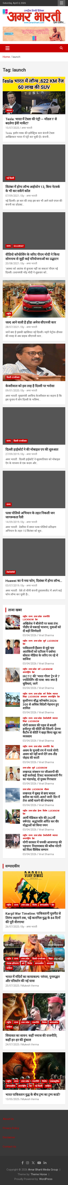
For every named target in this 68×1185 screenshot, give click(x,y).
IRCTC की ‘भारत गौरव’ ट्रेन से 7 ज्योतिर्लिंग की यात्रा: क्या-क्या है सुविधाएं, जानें (41, 679)
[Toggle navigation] (7, 48)
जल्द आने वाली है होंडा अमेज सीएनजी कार (30, 322)
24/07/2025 (12, 1044)
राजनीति (46, 616)
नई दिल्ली (10, 178)
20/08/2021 (12, 263)
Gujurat (19, 246)
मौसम (46, 789)
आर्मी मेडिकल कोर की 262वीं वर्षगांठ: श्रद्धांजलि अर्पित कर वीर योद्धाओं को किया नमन (41, 821)
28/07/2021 (12, 327)
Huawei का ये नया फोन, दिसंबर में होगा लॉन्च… (33, 581)
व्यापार (9, 110)
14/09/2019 (12, 522)
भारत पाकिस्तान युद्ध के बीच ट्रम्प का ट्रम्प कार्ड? (32, 1094)
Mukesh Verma (30, 985)
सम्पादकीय (12, 866)
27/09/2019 (12, 454)
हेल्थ (39, 810)
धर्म (39, 669)
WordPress (45, 1179)
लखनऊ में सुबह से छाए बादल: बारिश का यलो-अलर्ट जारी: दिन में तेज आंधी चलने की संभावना (41, 797)
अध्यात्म (43, 696)
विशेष (49, 694)
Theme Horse (39, 1174)
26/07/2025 (12, 926)
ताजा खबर (15, 610)
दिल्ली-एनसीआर (13, 377)
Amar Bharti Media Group (43, 1169)
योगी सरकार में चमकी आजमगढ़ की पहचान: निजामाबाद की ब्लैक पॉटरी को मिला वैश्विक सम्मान (42, 845)
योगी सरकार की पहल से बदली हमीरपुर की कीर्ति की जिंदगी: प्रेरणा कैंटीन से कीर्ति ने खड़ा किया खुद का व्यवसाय (42, 730)
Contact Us (9, 1146)
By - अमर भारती (29, 195)
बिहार (50, 958)
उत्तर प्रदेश (38, 616)
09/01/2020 (12, 390)
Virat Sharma (46, 635)
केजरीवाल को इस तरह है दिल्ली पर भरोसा (29, 386)
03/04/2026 (29, 635)
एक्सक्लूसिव (54, 1081)
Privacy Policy (11, 1128)
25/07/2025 (12, 985)
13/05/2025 (12, 1099)
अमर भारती (26, 127)
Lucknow (28, 619)
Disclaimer (9, 1137)
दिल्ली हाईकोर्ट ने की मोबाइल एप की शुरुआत (31, 449)
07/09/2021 (12, 195)
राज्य (9, 246)
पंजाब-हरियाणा (13, 963)
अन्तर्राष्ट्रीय (27, 672)
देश (36, 619)
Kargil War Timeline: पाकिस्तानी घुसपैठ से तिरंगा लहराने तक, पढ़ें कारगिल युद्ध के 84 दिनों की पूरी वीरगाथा (33, 918)
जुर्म (44, 641)
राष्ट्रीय (9, 313)
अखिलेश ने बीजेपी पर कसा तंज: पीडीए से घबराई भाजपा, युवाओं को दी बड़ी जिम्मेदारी (42, 627)
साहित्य (9, 968)
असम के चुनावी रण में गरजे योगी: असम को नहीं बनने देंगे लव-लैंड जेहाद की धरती (41, 754)
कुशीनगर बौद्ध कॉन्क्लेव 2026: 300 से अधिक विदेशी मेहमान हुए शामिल (41, 704)
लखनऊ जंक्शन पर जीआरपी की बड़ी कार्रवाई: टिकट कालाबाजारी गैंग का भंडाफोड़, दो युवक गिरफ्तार (42, 775)
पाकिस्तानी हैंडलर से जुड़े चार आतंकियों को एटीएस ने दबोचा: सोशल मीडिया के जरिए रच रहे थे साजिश (40, 653)
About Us (8, 1119)
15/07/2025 (12, 127)
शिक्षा (25, 696)
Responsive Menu (61, 3)
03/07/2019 (12, 585)
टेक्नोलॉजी (11, 572)
